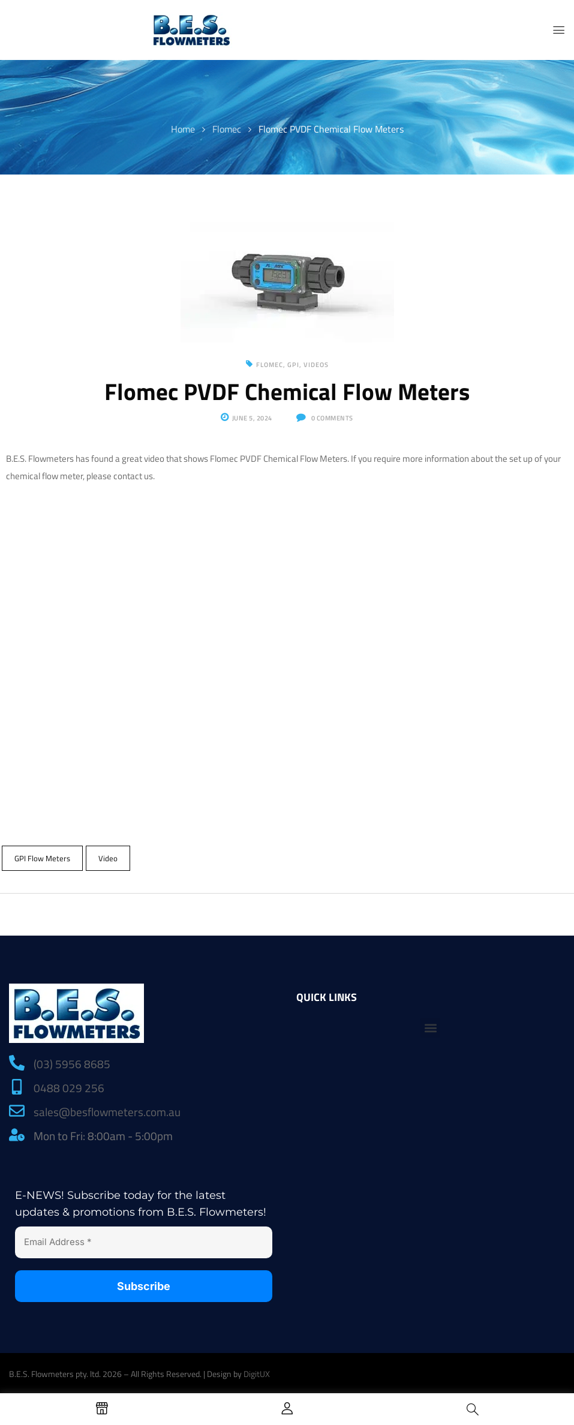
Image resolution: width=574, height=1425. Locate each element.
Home (183, 129)
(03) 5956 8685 (72, 1063)
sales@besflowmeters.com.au (107, 1111)
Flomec (226, 129)
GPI (293, 364)
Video (108, 858)
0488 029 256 (69, 1087)
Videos (316, 364)
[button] (430, 1028)
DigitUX (257, 1373)
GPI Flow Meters (42, 858)
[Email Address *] (143, 1242)
